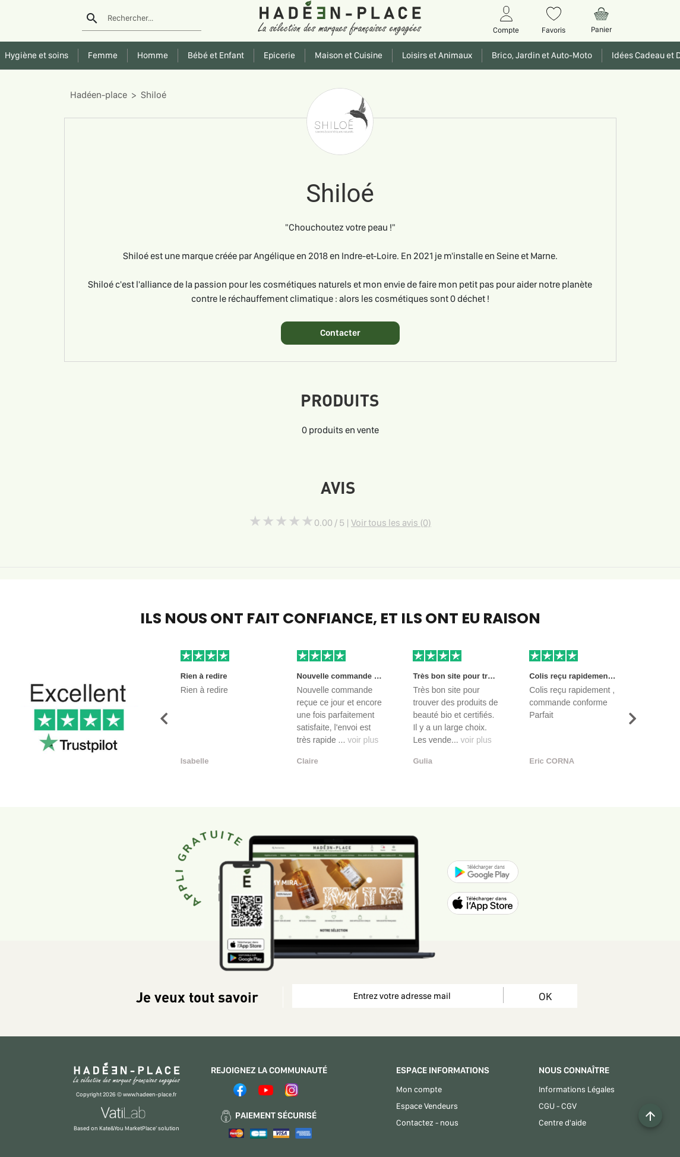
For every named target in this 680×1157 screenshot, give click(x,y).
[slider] (281, 521)
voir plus (362, 740)
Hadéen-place (98, 94)
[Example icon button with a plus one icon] (650, 1115)
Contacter (340, 332)
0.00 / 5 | (372, 522)
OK (545, 996)
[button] (164, 719)
